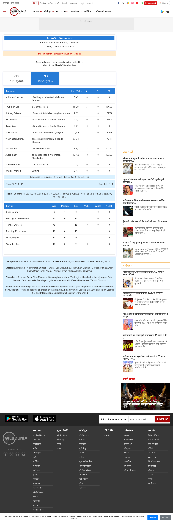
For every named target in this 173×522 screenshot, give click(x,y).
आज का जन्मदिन (154, 439)
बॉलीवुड (47, 11)
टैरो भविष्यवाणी (154, 461)
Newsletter (149, 3)
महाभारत (127, 457)
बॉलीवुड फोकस (85, 470)
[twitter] (11, 454)
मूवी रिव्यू (82, 448)
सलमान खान (84, 474)
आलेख (81, 452)
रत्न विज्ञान (152, 483)
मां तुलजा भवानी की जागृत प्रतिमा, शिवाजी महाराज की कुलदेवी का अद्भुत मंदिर (143, 404)
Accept (153, 517)
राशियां (150, 448)
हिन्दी (35, 3)
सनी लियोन (83, 479)
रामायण (127, 452)
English (43, 3)
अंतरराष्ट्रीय (37, 452)
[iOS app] (44, 418)
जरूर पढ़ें (128, 152)
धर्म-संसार (74, 11)
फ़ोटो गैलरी (129, 379)
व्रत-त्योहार (127, 461)
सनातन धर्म (128, 443)
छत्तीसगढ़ (36, 470)
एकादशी (127, 435)
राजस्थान (36, 483)
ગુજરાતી (90, 3)
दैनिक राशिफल (153, 435)
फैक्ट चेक (36, 501)
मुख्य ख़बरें (37, 443)
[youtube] (17, 454)
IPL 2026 (61, 11)
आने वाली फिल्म (85, 465)
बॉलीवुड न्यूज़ (84, 435)
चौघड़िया (151, 470)
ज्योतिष (87, 11)
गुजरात (35, 474)
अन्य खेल (106, 435)
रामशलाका (152, 465)
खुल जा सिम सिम (85, 461)
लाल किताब (152, 452)
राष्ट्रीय (35, 448)
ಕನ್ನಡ (82, 3)
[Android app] (16, 418)
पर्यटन (81, 457)
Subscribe (162, 419)
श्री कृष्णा (127, 448)
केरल (59, 443)
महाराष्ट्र (36, 479)
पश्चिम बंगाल (62, 435)
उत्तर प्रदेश (36, 439)
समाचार (35, 11)
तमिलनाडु (60, 439)
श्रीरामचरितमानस (103, 11)
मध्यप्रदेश (36, 465)
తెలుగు (64, 3)
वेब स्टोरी (82, 443)
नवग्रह (150, 479)
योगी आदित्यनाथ (39, 435)
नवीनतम (127, 265)
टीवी (81, 483)
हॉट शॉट (82, 439)
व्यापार (35, 505)
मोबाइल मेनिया (38, 509)
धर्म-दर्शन (127, 465)
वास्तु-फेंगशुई (153, 457)
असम (59, 448)
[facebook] (5, 454)
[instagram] (23, 454)
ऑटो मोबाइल (38, 492)
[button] (164, 3)
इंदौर (35, 457)
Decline (165, 517)
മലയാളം (73, 3)
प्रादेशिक (36, 461)
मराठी (57, 3)
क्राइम (35, 496)
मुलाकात (82, 487)
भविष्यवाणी (128, 439)
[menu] (5, 11)
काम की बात (38, 487)
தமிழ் (50, 3)
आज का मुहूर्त (153, 443)
